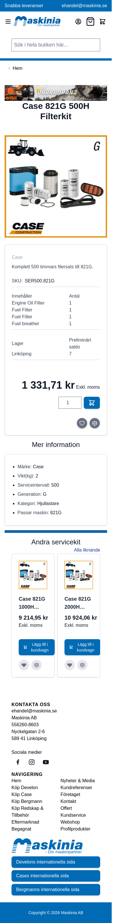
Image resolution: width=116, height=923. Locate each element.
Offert (66, 808)
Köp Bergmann (27, 801)
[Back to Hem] (14, 68)
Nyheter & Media (77, 780)
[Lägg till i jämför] (95, 423)
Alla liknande (87, 550)
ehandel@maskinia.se (84, 5)
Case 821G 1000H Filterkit (32, 603)
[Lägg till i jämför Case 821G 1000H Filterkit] (36, 665)
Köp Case (22, 794)
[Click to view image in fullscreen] (56, 186)
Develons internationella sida (45, 862)
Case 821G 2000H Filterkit (77, 603)
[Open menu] (8, 21)
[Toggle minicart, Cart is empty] (102, 21)
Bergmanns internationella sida (47, 889)
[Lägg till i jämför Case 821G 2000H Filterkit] (82, 665)
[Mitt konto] (78, 21)
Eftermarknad (25, 822)
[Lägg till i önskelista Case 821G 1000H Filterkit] (24, 665)
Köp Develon (25, 787)
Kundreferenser (76, 787)
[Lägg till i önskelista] (82, 423)
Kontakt (68, 801)
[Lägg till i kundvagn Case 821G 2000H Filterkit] (82, 647)
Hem (16, 780)
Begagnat (21, 828)
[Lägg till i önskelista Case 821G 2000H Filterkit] (69, 665)
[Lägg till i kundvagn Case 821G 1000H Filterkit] (37, 647)
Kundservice (73, 815)
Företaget (70, 794)
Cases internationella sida (42, 875)
